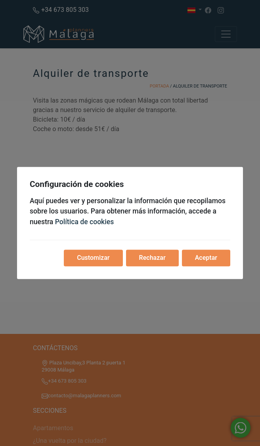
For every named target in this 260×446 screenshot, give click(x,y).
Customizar (93, 258)
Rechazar (152, 258)
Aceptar (206, 258)
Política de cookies (84, 222)
